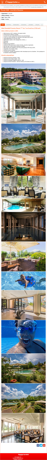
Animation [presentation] (31, 24)
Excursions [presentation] (23, 24)
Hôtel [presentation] (3, 24)
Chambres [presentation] (8, 24)
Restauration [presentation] (16, 24)
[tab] (2, 25)
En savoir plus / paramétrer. (36, 6)
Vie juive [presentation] (37, 24)
